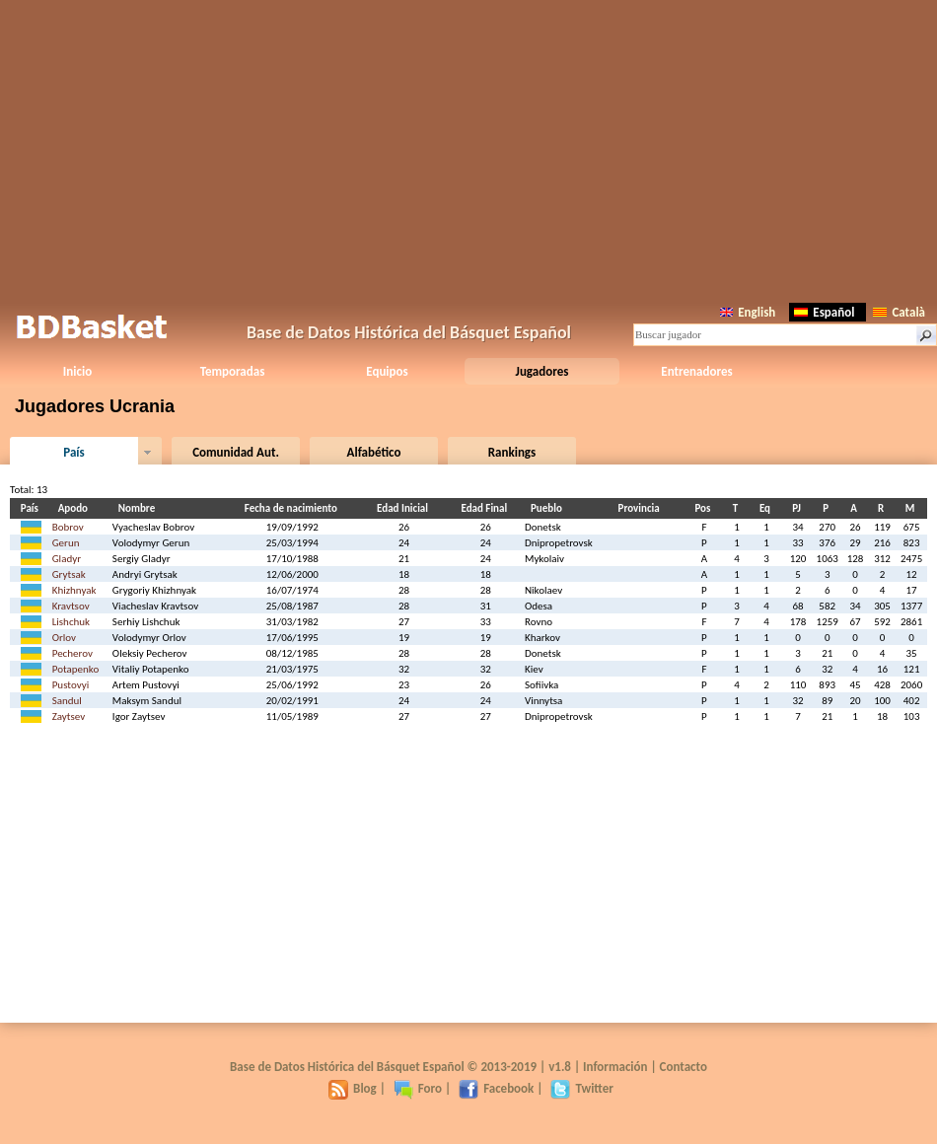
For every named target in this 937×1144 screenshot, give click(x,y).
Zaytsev (69, 716)
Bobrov (68, 527)
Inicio (77, 371)
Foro (418, 1088)
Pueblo (549, 508)
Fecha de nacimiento (294, 508)
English (747, 312)
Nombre (139, 508)
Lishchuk (71, 621)
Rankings (512, 452)
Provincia (642, 508)
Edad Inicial (405, 508)
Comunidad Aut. (235, 452)
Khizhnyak (74, 590)
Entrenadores (696, 371)
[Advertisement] (468, 148)
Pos (705, 508)
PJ (799, 508)
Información (615, 1066)
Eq (767, 508)
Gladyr (66, 558)
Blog (352, 1088)
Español (824, 312)
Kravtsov (71, 606)
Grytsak (69, 574)
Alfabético (374, 452)
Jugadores (542, 371)
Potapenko (76, 669)
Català (899, 312)
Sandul (67, 700)
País (73, 452)
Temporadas (232, 371)
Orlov (64, 637)
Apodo (76, 508)
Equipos (386, 371)
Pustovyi (71, 684)
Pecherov (72, 653)
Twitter (581, 1088)
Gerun (66, 542)
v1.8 (559, 1066)
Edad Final (487, 508)
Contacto (683, 1066)
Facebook (496, 1088)
